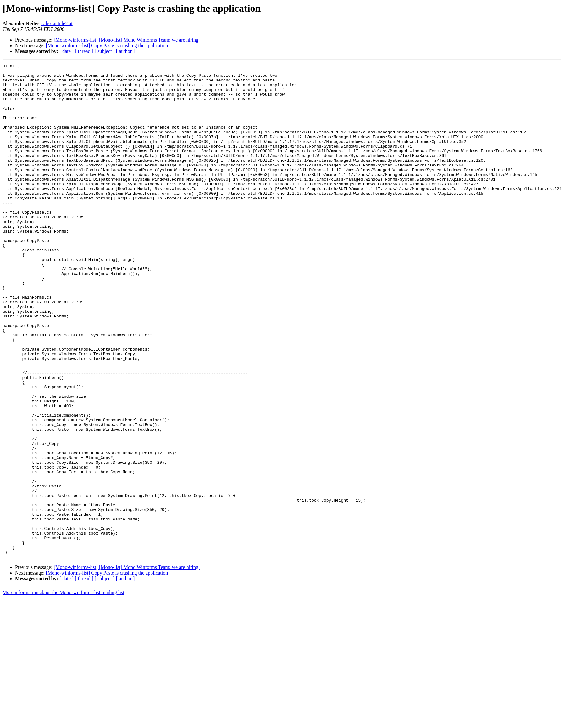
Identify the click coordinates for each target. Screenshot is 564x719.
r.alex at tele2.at (56, 23)
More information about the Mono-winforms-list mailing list (63, 690)
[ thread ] (84, 51)
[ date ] (66, 51)
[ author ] (125, 51)
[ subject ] (105, 51)
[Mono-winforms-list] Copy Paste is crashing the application (107, 45)
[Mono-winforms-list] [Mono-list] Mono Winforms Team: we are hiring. (127, 39)
